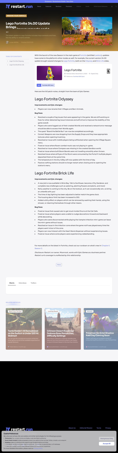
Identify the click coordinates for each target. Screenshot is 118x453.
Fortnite (83, 55)
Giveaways (48, 1)
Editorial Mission (86, 428)
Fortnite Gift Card (78, 76)
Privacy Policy (38, 448)
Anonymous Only (106, 439)
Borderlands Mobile (59, 1)
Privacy (108, 428)
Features (48, 6)
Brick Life (100, 61)
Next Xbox (69, 1)
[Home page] (19, 6)
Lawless (98, 55)
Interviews (22, 283)
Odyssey (89, 61)
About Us (72, 428)
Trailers (33, 283)
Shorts (11, 283)
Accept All (107, 444)
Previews (69, 6)
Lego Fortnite (69, 61)
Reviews (58, 6)
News (39, 6)
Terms (99, 428)
